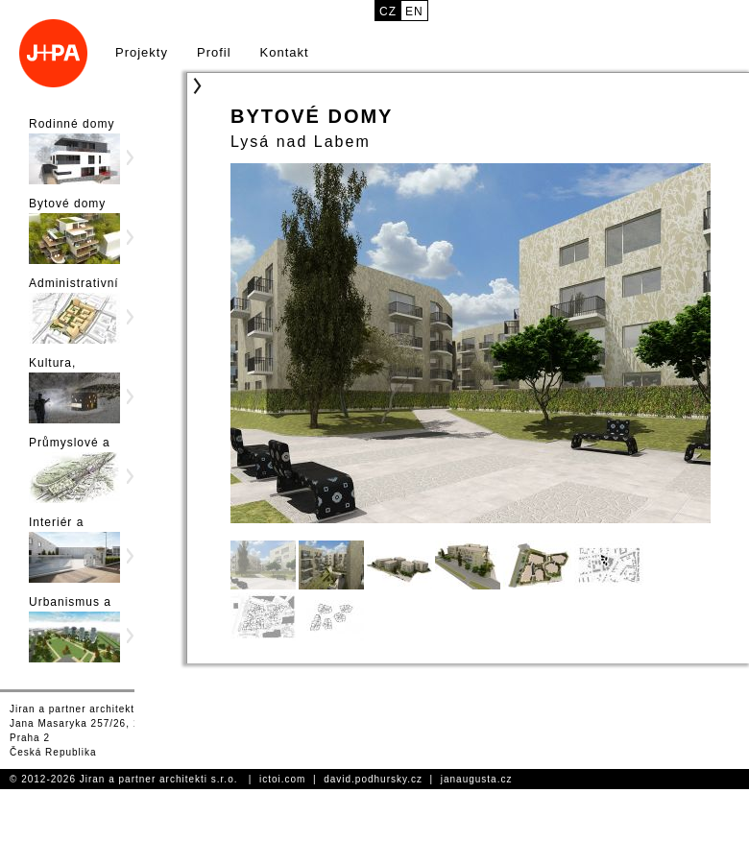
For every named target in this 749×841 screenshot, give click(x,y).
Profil (214, 52)
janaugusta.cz (477, 779)
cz (388, 11)
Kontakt (284, 52)
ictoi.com (282, 779)
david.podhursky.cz (373, 779)
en (414, 11)
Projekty (141, 52)
